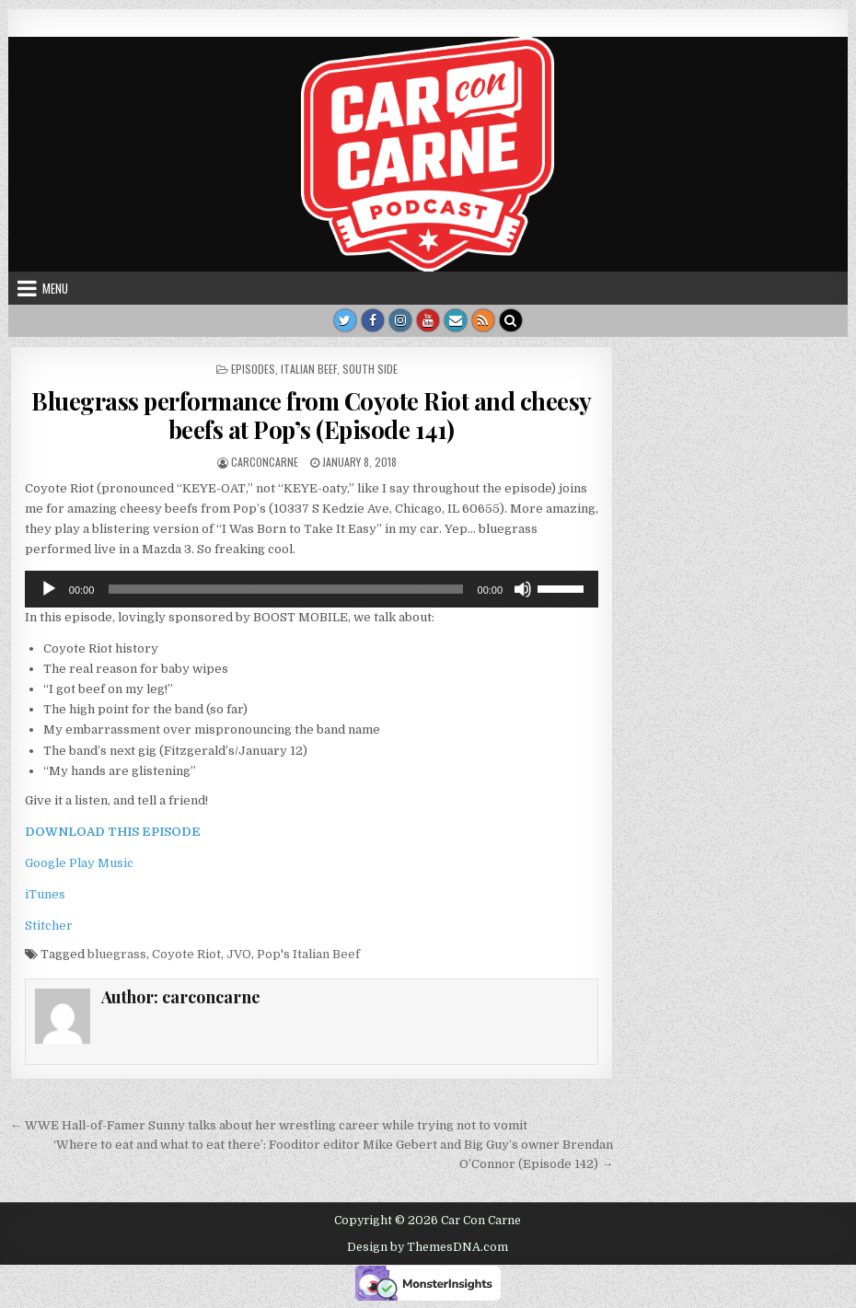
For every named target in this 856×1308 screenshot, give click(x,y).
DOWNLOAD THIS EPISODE (113, 832)
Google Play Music (79, 863)
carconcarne (264, 461)
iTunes (45, 894)
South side (370, 368)
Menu (55, 288)
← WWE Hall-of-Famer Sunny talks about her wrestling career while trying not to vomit (268, 1125)
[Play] (49, 589)
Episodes (253, 368)
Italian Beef (309, 368)
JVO (238, 954)
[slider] (285, 589)
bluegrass (116, 954)
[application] (311, 589)
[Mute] (523, 589)
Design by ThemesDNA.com (427, 1247)
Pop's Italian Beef (308, 954)
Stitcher (49, 925)
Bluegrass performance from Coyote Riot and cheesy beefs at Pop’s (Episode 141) (311, 415)
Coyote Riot (186, 954)
